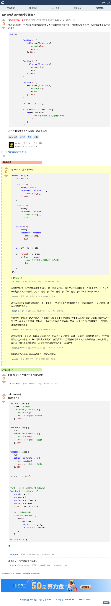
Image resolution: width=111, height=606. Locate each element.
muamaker (14, 554)
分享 (3, 156)
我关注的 (33, 8)
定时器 (22, 137)
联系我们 (34, 600)
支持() (13, 565)
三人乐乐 (16, 281)
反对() (20, 565)
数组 (29, 137)
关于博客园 (24, 600)
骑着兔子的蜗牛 (18, 311)
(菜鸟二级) (41, 311)
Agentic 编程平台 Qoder (17, 152)
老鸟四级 (26, 281)
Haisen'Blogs (15, 384)
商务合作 (42, 600)
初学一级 (27, 143)
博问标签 (78, 8)
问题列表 (11, 8)
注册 (108, 3)
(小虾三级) (34, 554)
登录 (103, 3)
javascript (13, 137)
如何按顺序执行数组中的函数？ (18, 14)
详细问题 (100, 8)
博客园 (60, 600)
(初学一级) (34, 296)
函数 (36, 137)
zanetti (17, 143)
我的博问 (55, 8)
